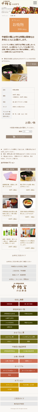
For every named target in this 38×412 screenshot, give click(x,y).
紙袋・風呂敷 (10, 169)
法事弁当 (9, 327)
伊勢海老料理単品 (9, 351)
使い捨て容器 (28, 304)
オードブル (19, 366)
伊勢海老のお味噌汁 (10, 196)
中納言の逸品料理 (19, 347)
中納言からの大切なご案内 (19, 266)
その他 (9, 389)
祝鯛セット (28, 361)
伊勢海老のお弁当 (9, 313)
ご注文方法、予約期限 (19, 270)
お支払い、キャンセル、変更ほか (19, 279)
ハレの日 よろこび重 (28, 337)
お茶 (10, 225)
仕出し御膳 (19, 300)
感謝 (28, 341)
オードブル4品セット (9, 370)
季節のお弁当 (28, 322)
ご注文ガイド (19, 398)
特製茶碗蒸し (28, 196)
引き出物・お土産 (28, 385)
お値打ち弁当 (9, 318)
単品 (9, 375)
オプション (19, 381)
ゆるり (9, 341)
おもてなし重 (19, 333)
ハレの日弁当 (9, 322)
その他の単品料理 (28, 351)
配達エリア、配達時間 (19, 275)
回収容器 (9, 304)
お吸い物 (28, 169)
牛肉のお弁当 (28, 313)
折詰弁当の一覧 (19, 309)
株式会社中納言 (19, 404)
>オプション (5, 15)
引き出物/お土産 (28, 225)
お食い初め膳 (19, 357)
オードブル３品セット (28, 370)
